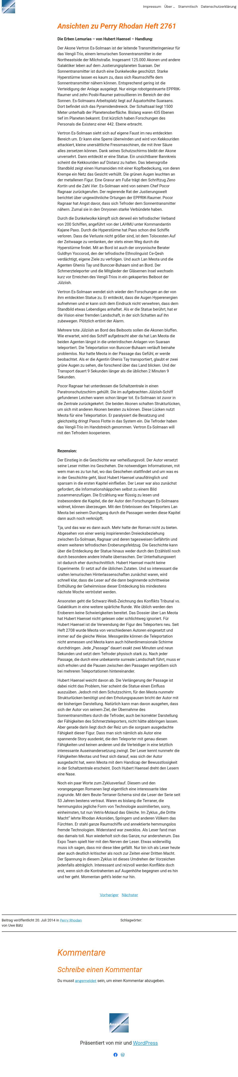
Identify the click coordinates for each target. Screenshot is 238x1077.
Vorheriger (109, 894)
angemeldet (85, 980)
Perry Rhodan (71, 920)
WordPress (145, 1043)
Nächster (130, 894)
